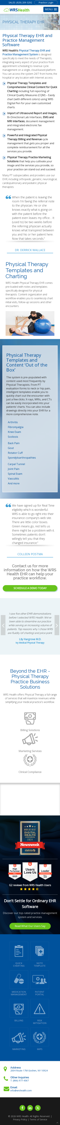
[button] (50, 9)
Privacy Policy (20, 1119)
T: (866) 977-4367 (19, 1080)
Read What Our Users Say (30, 926)
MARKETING (19, 1039)
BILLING (19, 1010)
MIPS (39, 1039)
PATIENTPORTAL (39, 983)
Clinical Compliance (30, 772)
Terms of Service (38, 1119)
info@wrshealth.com (21, 1090)
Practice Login (46, 2)
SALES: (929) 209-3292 (20, 2)
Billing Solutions (30, 730)
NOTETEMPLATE (39, 954)
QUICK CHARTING (19, 954)
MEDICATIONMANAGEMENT (19, 983)
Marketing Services (30, 751)
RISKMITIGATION (39, 1012)
